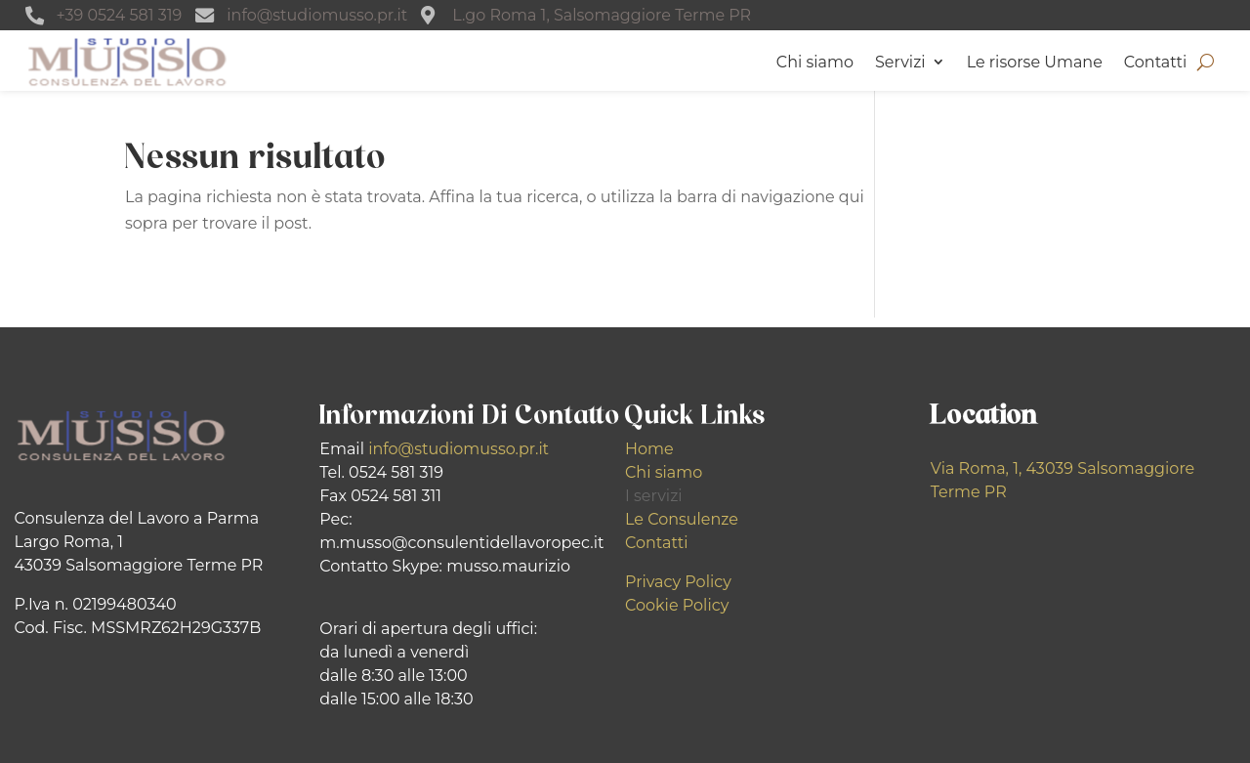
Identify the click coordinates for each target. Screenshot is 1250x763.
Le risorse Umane (1035, 62)
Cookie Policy (677, 605)
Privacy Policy (678, 581)
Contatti (1156, 62)
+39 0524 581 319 (120, 15)
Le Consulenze (681, 519)
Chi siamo (815, 62)
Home (649, 449)
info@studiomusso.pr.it (317, 15)
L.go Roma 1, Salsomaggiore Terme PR (601, 15)
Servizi (900, 62)
